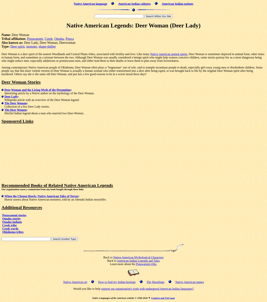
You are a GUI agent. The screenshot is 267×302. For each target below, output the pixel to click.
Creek (49, 39)
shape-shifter (47, 46)
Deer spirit (17, 46)
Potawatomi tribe (146, 264)
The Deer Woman (15, 103)
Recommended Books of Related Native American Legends (57, 185)
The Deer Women (15, 109)
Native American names (189, 282)
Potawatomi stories (14, 215)
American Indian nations (177, 3)
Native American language (90, 3)
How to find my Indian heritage (117, 282)
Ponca (70, 39)
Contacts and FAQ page (163, 298)
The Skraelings (155, 282)
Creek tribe (9, 225)
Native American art (75, 282)
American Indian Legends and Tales (138, 260)
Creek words (10, 228)
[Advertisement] (32, 153)
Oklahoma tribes (13, 232)
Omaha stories (11, 218)
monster (31, 46)
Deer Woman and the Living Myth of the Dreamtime (37, 89)
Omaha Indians (12, 222)
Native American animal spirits (168, 54)
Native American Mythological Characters (138, 257)
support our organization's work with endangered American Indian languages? (147, 288)
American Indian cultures (134, 3)
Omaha (59, 39)
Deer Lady (11, 96)
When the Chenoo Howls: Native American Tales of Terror (41, 196)
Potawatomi (35, 39)
